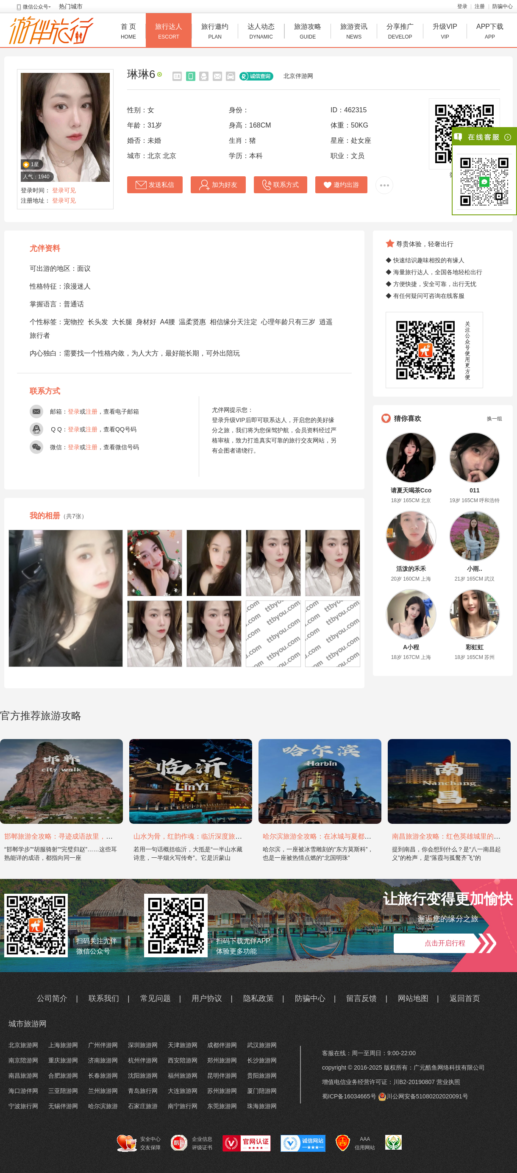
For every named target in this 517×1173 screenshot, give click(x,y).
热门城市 (71, 6)
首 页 (128, 32)
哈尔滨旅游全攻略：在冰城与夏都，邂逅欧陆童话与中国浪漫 (354, 836)
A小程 (411, 647)
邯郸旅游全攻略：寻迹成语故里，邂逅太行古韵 (75, 836)
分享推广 (400, 32)
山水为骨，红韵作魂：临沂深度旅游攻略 (194, 836)
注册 (480, 6)
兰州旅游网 (103, 1090)
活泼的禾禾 (411, 568)
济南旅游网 (103, 1060)
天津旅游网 (182, 1045)
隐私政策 (258, 998)
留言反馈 (361, 998)
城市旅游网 (27, 1024)
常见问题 (155, 998)
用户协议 (207, 998)
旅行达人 (168, 32)
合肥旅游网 (63, 1075)
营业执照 (448, 1081)
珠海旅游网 (262, 1106)
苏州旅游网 (222, 1090)
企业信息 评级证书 (191, 1143)
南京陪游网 (23, 1060)
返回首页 (465, 998)
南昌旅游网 (23, 1075)
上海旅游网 (63, 1045)
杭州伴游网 (143, 1060)
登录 (462, 6)
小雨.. (474, 568)
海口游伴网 (23, 1090)
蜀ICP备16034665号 (349, 1096)
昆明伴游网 (222, 1075)
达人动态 (261, 32)
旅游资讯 (353, 32)
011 (474, 490)
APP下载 (489, 32)
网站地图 (413, 998)
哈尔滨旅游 (103, 1106)
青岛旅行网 (143, 1090)
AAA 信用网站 (355, 1143)
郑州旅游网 (222, 1060)
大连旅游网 (182, 1090)
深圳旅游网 (143, 1045)
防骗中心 (502, 6)
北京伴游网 (298, 75)
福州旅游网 (182, 1075)
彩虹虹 (475, 647)
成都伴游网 (222, 1045)
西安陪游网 (182, 1060)
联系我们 (104, 998)
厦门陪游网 (262, 1090)
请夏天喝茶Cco (411, 490)
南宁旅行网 (182, 1106)
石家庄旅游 (143, 1106)
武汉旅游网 (262, 1045)
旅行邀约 (214, 32)
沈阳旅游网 (143, 1075)
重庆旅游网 (63, 1060)
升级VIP (445, 32)
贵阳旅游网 (262, 1075)
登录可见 (64, 190)
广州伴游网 (103, 1045)
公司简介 (52, 998)
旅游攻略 (307, 32)
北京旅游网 (23, 1045)
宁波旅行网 (23, 1106)
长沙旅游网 (262, 1060)
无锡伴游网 (63, 1106)
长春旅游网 (103, 1075)
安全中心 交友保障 (139, 1143)
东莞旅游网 (222, 1106)
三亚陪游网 (63, 1090)
